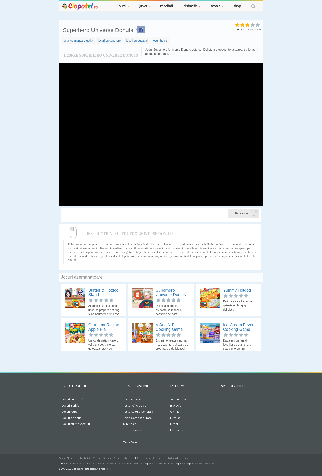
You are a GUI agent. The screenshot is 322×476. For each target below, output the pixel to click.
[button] (253, 6)
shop (237, 6)
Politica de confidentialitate (151, 458)
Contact (97, 458)
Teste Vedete (132, 399)
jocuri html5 (160, 40)
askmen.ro (88, 463)
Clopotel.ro (80, 6)
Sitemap (107, 458)
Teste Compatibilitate (137, 417)
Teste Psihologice (134, 405)
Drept (174, 423)
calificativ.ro (102, 463)
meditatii (166, 6)
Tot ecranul (247, 213)
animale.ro (75, 463)
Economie (177, 430)
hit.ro (151, 463)
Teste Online (136, 386)
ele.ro (144, 463)
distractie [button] (192, 6)
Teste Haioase (132, 430)
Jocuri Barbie (70, 405)
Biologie (175, 405)
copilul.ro (115, 463)
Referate (179, 386)
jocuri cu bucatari (137, 40)
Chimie (175, 411)
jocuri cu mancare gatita (78, 40)
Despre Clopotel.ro (68, 458)
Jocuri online (76, 386)
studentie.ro (196, 463)
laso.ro (159, 463)
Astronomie (178, 399)
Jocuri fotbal (70, 411)
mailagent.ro (171, 463)
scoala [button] (216, 6)
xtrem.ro (209, 463)
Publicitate (85, 458)
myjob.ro (184, 463)
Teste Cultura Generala (138, 411)
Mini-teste (129, 423)
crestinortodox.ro (130, 463)
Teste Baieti (131, 442)
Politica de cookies (178, 458)
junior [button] (144, 6)
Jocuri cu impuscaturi (76, 423)
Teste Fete (130, 436)
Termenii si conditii (124, 458)
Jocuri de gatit (71, 417)
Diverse (175, 417)
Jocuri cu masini (72, 399)
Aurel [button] (124, 6)
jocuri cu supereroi (109, 40)
